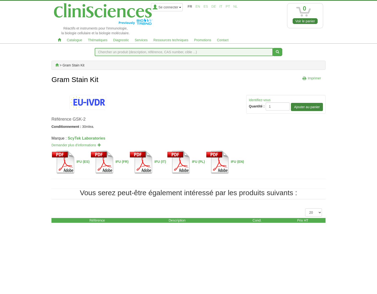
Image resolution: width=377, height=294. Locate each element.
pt (228, 6)
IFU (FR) (121, 162)
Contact (222, 40)
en (197, 6)
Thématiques (97, 40)
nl (235, 6)
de (213, 6)
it (220, 6)
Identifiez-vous (259, 100)
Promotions (202, 40)
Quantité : (256, 106)
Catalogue (74, 40)
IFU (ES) (82, 162)
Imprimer (314, 78)
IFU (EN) (237, 162)
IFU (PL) (198, 162)
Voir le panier (305, 21)
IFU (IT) (160, 162)
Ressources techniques (170, 40)
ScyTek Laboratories (86, 138)
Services (141, 40)
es (205, 6)
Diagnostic (121, 40)
